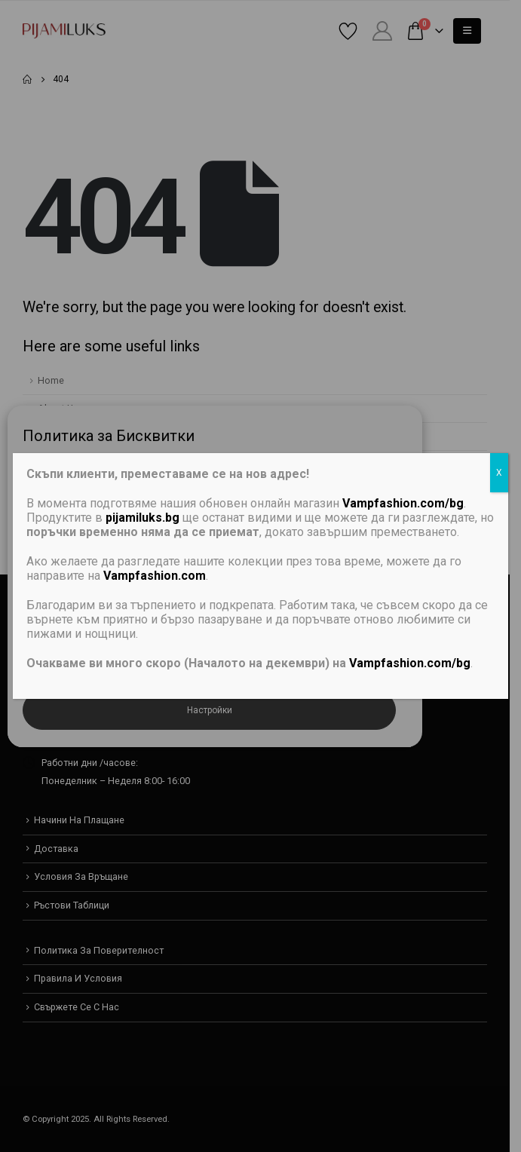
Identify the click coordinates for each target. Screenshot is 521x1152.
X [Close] (499, 472)
